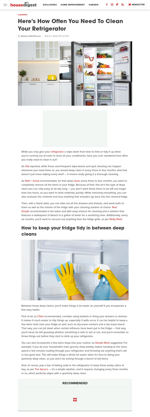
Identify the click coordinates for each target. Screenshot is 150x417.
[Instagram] (112, 5)
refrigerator (57, 152)
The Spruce (41, 369)
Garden (93, 4)
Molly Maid (115, 219)
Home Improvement (73, 4)
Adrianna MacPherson (31, 36)
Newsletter (137, 4)
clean (77, 181)
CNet (40, 316)
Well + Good (32, 181)
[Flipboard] (117, 5)
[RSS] (122, 5)
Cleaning (22, 14)
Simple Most (102, 343)
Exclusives (50, 4)
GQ (27, 166)
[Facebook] (107, 5)
